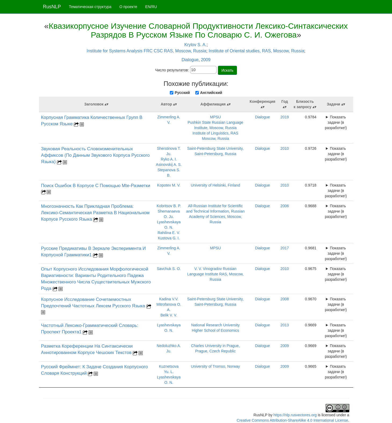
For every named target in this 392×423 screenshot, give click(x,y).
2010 (284, 148)
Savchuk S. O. (169, 269)
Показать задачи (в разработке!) (336, 122)
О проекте (128, 7)
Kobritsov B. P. (169, 206)
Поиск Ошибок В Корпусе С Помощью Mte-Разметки (95, 185)
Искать (227, 70)
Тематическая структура (90, 7)
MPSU (215, 117)
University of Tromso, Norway (215, 366)
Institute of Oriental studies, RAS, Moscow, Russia (256, 51)
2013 (284, 325)
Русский (182, 92)
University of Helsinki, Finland (215, 185)
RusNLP (52, 6)
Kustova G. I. (169, 238)
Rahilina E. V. (168, 233)
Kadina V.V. (168, 299)
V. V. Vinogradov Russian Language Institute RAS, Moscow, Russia (215, 274)
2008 (284, 299)
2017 (284, 248)
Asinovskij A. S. (169, 164)
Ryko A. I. (169, 159)
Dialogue (190, 59)
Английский (211, 92)
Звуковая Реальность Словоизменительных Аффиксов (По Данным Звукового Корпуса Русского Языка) (95, 155)
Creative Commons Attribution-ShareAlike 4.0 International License (292, 420)
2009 (206, 59)
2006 (284, 206)
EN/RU (151, 7)
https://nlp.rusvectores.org (295, 415)
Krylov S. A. (195, 44)
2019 (284, 117)
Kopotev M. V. (169, 185)
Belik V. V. (168, 315)
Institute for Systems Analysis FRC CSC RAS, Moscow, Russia (146, 51)
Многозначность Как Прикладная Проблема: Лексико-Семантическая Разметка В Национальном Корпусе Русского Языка (95, 213)
